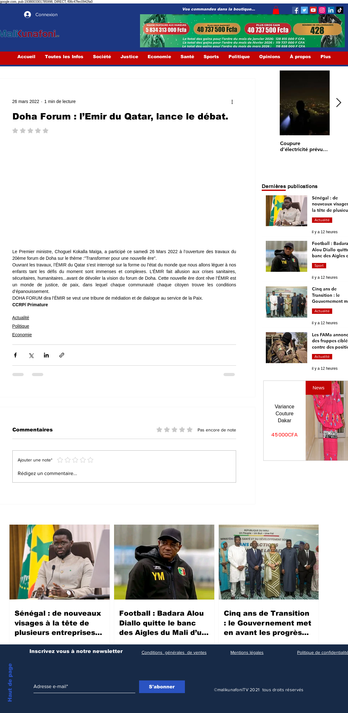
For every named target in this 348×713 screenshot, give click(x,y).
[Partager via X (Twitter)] (31, 355)
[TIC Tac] (339, 10)
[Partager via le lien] (62, 355)
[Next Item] (339, 103)
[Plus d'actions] (232, 101)
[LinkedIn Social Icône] (330, 10)
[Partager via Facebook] (15, 355)
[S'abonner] (162, 686)
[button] (275, 10)
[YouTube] (313, 10)
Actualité (20, 317)
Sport (319, 265)
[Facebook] (295, 10)
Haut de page (10, 682)
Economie (22, 334)
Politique (20, 326)
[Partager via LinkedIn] (46, 355)
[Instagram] (322, 10)
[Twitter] (304, 10)
